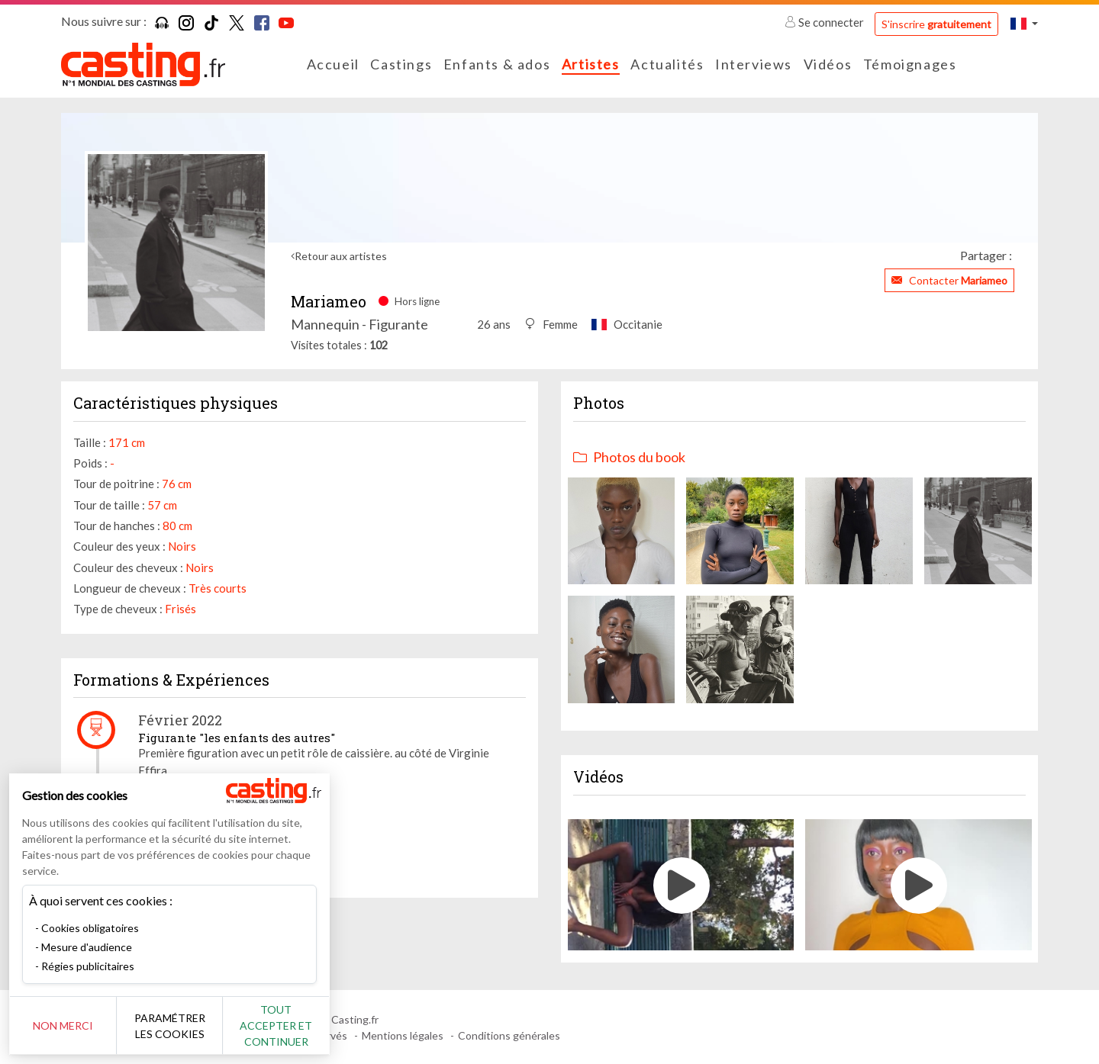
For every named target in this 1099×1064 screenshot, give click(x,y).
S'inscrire (936, 24)
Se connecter (825, 22)
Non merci (63, 1025)
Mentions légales (402, 1035)
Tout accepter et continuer (276, 1025)
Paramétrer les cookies (169, 1025)
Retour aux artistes (341, 255)
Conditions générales (509, 1035)
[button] (1024, 23)
